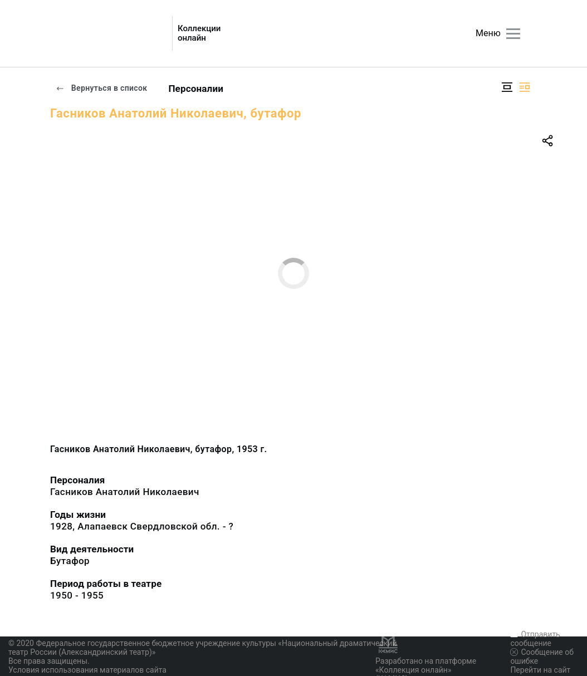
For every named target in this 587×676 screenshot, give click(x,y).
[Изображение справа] (525, 87)
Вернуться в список (101, 88)
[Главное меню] (513, 34)
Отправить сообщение (535, 639)
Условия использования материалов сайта (87, 669)
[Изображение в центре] (507, 87)
